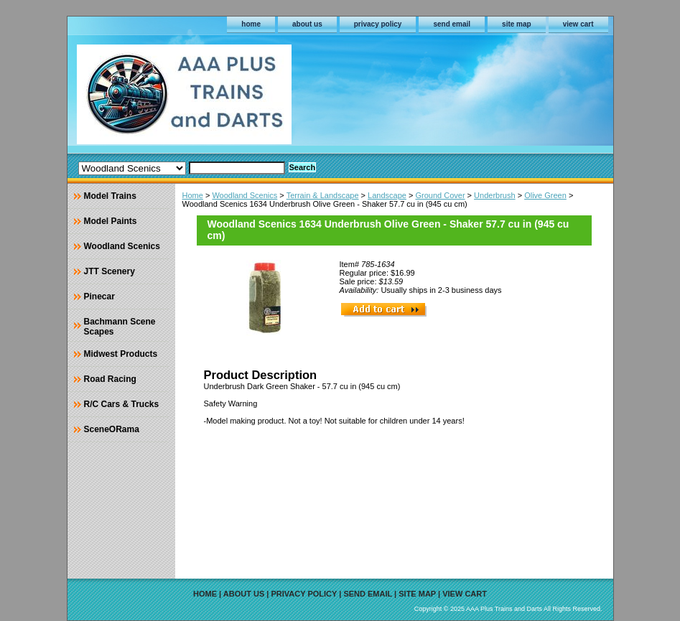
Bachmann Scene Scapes (120, 327)
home (251, 24)
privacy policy (378, 24)
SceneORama (111, 429)
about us (307, 24)
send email (451, 24)
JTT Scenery (109, 271)
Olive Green (545, 195)
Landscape (387, 195)
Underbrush (494, 195)
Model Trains (110, 196)
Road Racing (110, 379)
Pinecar (99, 296)
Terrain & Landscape (323, 195)
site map (516, 24)
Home (192, 195)
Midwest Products (121, 354)
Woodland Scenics (244, 195)
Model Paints (110, 221)
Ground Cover (440, 195)
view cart (578, 24)
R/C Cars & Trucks (121, 404)
